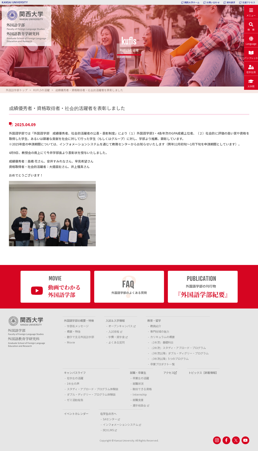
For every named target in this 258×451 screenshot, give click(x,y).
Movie (71, 342)
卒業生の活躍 (141, 378)
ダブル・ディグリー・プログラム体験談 (91, 394)
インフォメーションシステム (122, 424)
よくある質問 (116, 342)
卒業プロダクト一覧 (162, 364)
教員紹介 (155, 326)
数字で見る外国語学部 (80, 337)
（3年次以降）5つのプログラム (169, 359)
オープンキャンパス (121, 326)
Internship (140, 394)
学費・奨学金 (118, 337)
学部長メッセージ (78, 326)
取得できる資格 (142, 389)
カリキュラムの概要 (162, 337)
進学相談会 (141, 405)
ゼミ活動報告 (75, 400)
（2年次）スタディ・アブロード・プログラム (178, 348)
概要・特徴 (73, 331)
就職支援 (138, 400)
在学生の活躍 (75, 378)
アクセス (170, 373)
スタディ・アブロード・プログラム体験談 (92, 389)
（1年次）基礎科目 (161, 342)
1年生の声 (73, 383)
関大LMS (110, 430)
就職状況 (138, 383)
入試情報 (115, 331)
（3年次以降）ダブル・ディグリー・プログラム (179, 353)
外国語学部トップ (17, 90)
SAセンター (111, 419)
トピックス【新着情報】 (203, 373)
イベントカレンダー (76, 414)
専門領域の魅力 (159, 331)
